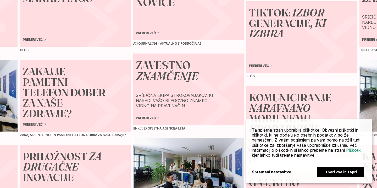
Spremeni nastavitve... (273, 172)
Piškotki (354, 150)
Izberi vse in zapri (340, 172)
